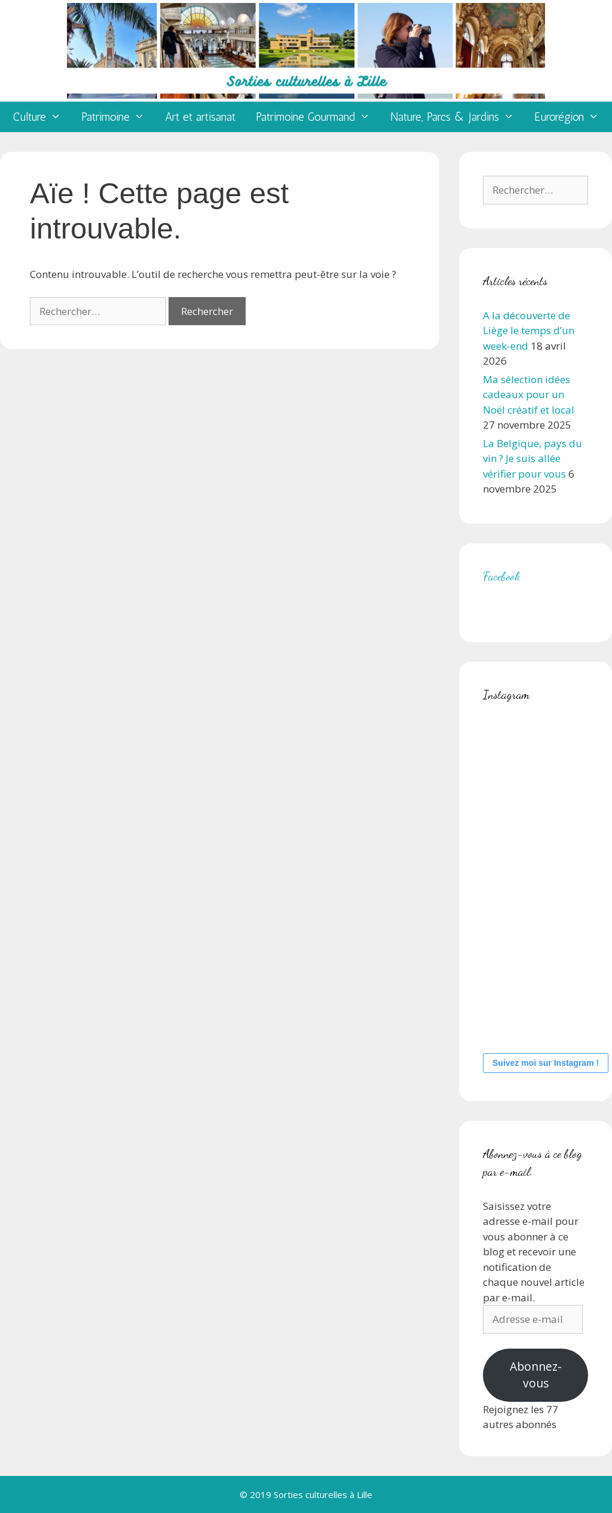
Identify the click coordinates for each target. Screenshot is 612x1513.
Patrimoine (118, 117)
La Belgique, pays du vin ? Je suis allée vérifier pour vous (532, 458)
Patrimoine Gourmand (318, 117)
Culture (42, 117)
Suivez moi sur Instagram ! (545, 1063)
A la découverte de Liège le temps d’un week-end (528, 330)
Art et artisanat (200, 117)
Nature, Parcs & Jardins (457, 117)
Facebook (501, 576)
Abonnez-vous (536, 1375)
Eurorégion (571, 117)
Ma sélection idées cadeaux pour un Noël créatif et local (528, 394)
